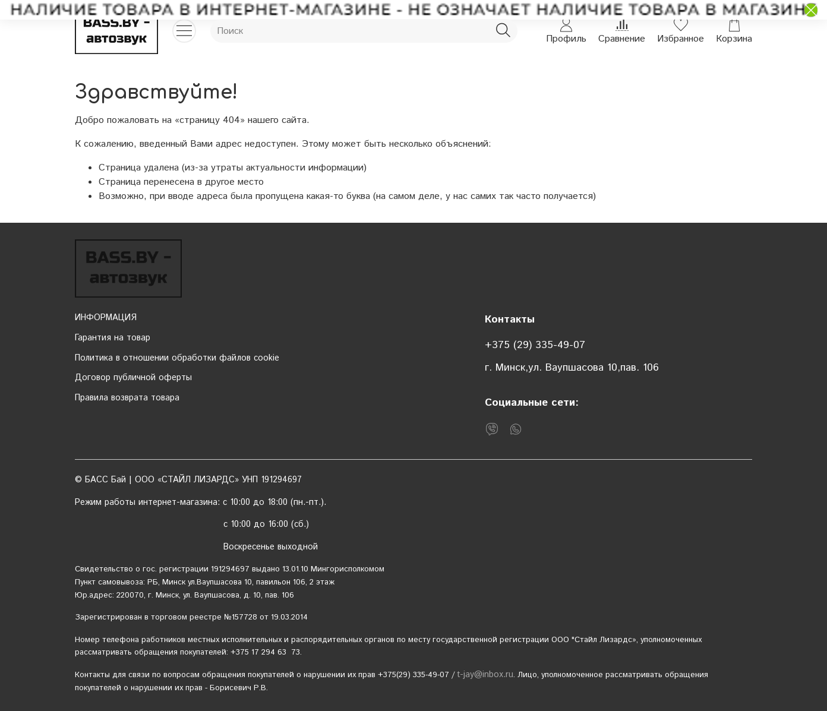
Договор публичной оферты (133, 378)
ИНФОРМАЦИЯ (106, 318)
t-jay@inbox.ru (485, 675)
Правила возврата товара (127, 398)
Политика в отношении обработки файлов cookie (177, 358)
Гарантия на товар (112, 338)
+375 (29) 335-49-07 (535, 345)
